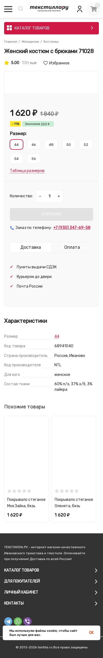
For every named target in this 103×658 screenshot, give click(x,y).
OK (91, 632)
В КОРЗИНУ (52, 214)
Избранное (56, 63)
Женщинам (30, 41)
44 (56, 336)
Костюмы (51, 41)
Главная (10, 41)
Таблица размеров (27, 170)
